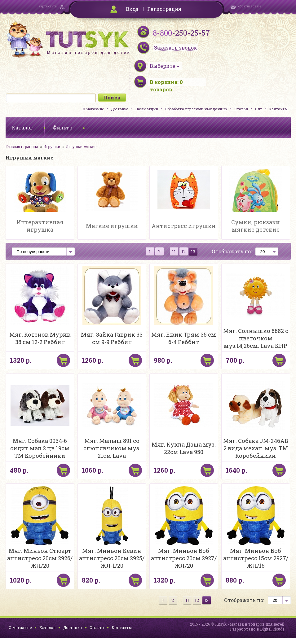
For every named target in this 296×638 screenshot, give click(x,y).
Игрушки (51, 146)
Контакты (278, 109)
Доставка (119, 109)
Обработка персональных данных (196, 109)
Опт (258, 109)
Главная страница (22, 146)
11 (174, 252)
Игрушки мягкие (80, 146)
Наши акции (146, 109)
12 (183, 252)
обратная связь (249, 6)
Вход (132, 9)
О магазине (93, 109)
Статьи (241, 109)
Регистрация (164, 9)
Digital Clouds (272, 629)
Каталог (47, 627)
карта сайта (48, 6)
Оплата (97, 627)
